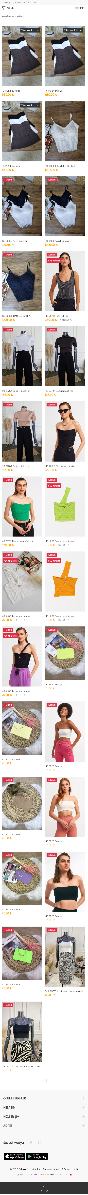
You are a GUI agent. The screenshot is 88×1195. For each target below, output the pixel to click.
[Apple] (14, 1156)
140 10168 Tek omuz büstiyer (60, 541)
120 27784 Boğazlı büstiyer (16, 391)
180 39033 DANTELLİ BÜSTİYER (60, 166)
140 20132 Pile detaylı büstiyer (60, 466)
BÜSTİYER (32, 2)
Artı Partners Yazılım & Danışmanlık (58, 1169)
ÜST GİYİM (20, 2)
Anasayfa (7, 2)
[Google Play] (37, 1156)
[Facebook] (32, 1143)
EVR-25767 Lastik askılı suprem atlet (64, 991)
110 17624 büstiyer (11, 90)
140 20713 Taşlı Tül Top (57, 316)
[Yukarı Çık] (44, 1188)
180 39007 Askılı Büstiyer (14, 241)
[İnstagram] (38, 1143)
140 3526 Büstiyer (54, 684)
